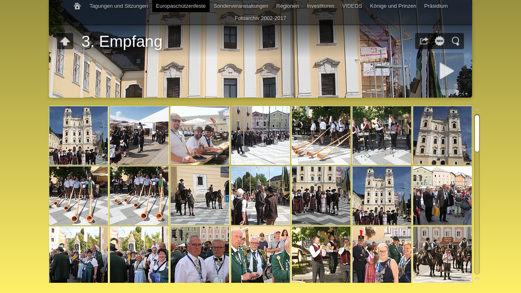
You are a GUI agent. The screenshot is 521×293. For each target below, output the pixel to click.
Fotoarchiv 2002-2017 (260, 18)
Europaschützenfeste (181, 6)
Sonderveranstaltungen (241, 6)
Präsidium (436, 6)
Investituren (320, 6)
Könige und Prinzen (393, 6)
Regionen (287, 6)
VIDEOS (352, 6)
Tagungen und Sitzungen (119, 6)
